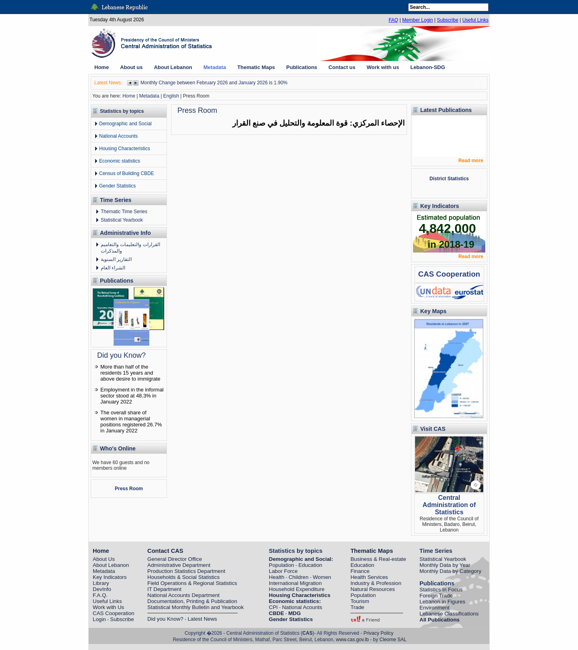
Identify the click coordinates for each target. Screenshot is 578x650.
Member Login (417, 20)
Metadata (149, 96)
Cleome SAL (392, 639)
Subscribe (447, 20)
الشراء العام (113, 268)
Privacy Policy (378, 633)
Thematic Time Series (124, 211)
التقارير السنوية (116, 259)
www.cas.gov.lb (352, 639)
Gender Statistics (117, 186)
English (171, 96)
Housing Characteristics (124, 148)
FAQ (393, 20)
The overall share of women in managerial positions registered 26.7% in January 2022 (131, 422)
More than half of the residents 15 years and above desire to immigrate (130, 373)
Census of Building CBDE (126, 173)
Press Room (129, 488)
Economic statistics (119, 161)
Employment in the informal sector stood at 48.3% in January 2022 (132, 396)
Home (128, 96)
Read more (470, 160)
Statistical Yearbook (122, 220)
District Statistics (449, 178)
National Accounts (118, 136)
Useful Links (475, 20)
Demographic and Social (125, 123)
